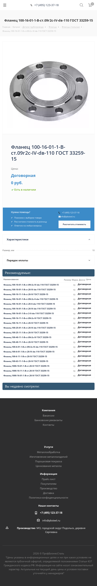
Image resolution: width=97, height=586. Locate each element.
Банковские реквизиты (48, 420)
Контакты (48, 424)
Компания (48, 410)
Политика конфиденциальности (48, 497)
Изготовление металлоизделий (49, 456)
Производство (48, 488)
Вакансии (48, 415)
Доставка (48, 493)
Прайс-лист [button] (48, 479)
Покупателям (48, 483)
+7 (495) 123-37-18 (46, 5)
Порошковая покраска (48, 461)
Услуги (48, 446)
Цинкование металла (48, 466)
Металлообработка (48, 452)
